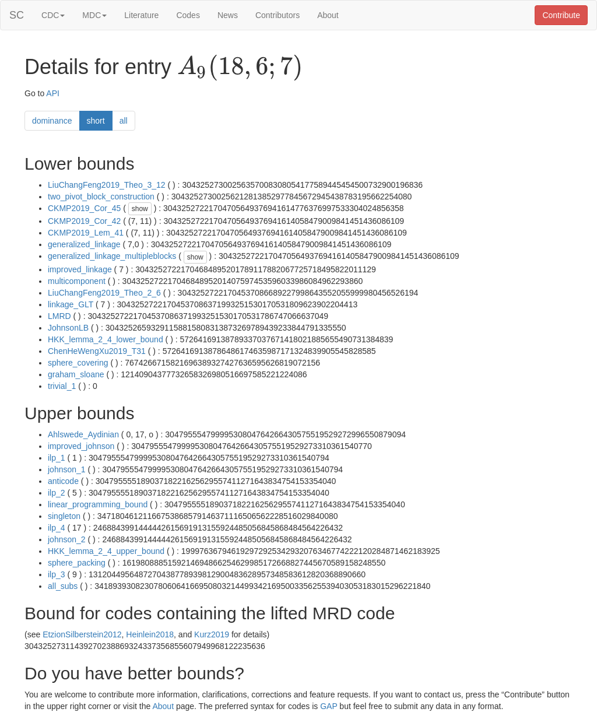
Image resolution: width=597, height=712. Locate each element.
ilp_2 (56, 492)
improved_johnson (81, 446)
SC (16, 15)
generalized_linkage (84, 244)
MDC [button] (94, 15)
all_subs (63, 586)
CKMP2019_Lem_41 (86, 232)
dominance (52, 120)
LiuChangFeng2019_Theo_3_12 (107, 185)
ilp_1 (56, 457)
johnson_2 (67, 539)
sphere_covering (78, 362)
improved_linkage (80, 269)
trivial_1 (62, 386)
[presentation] (240, 68)
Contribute (561, 15)
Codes (187, 15)
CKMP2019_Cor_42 (84, 221)
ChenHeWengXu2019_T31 (97, 351)
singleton (64, 516)
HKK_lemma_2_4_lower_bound (105, 339)
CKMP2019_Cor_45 (84, 208)
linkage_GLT (70, 304)
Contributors (277, 15)
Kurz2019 (211, 634)
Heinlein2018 (150, 634)
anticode (63, 481)
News (227, 15)
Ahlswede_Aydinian (83, 434)
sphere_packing (77, 562)
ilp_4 (56, 527)
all (124, 120)
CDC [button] (53, 15)
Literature (141, 15)
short (96, 120)
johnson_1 (67, 469)
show (140, 209)
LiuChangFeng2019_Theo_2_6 (104, 292)
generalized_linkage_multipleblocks (112, 256)
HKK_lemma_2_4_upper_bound (106, 551)
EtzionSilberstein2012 (82, 634)
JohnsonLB (68, 327)
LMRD (59, 316)
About (328, 15)
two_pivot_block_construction (101, 196)
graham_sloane (76, 374)
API (52, 93)
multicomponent (77, 281)
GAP (328, 706)
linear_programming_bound (98, 504)
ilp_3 (56, 574)
